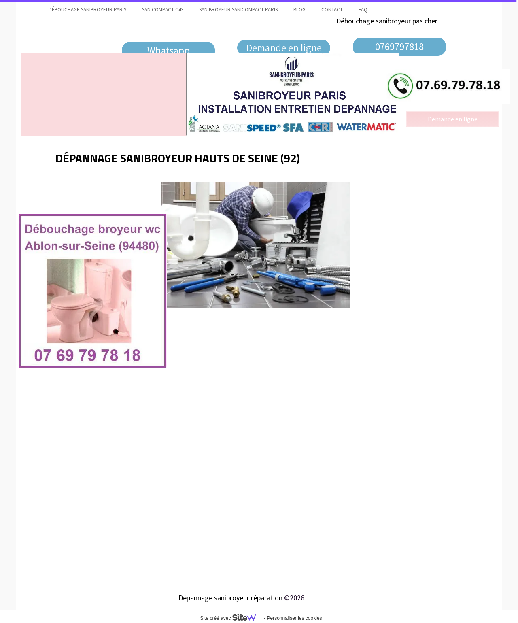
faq (363, 9)
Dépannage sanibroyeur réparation (230, 597)
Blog (299, 9)
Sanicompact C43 (162, 9)
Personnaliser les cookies (294, 618)
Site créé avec (231, 618)
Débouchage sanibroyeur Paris (87, 9)
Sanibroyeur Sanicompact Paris (238, 9)
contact (332, 9)
